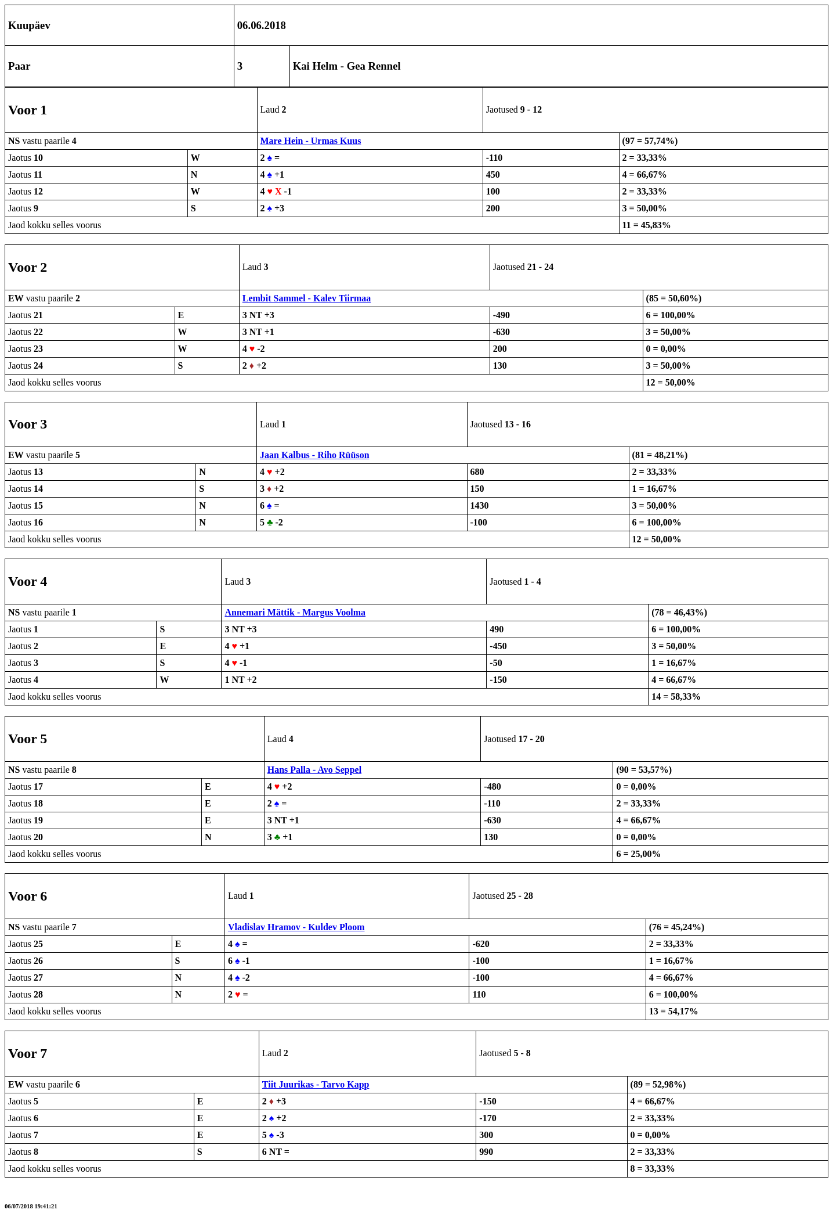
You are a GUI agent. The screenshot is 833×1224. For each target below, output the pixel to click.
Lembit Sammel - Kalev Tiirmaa (306, 298)
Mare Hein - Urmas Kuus (310, 141)
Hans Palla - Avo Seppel (314, 770)
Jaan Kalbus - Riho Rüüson (315, 455)
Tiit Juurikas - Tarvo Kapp (316, 1084)
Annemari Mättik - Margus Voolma (294, 612)
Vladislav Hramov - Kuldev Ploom (296, 927)
